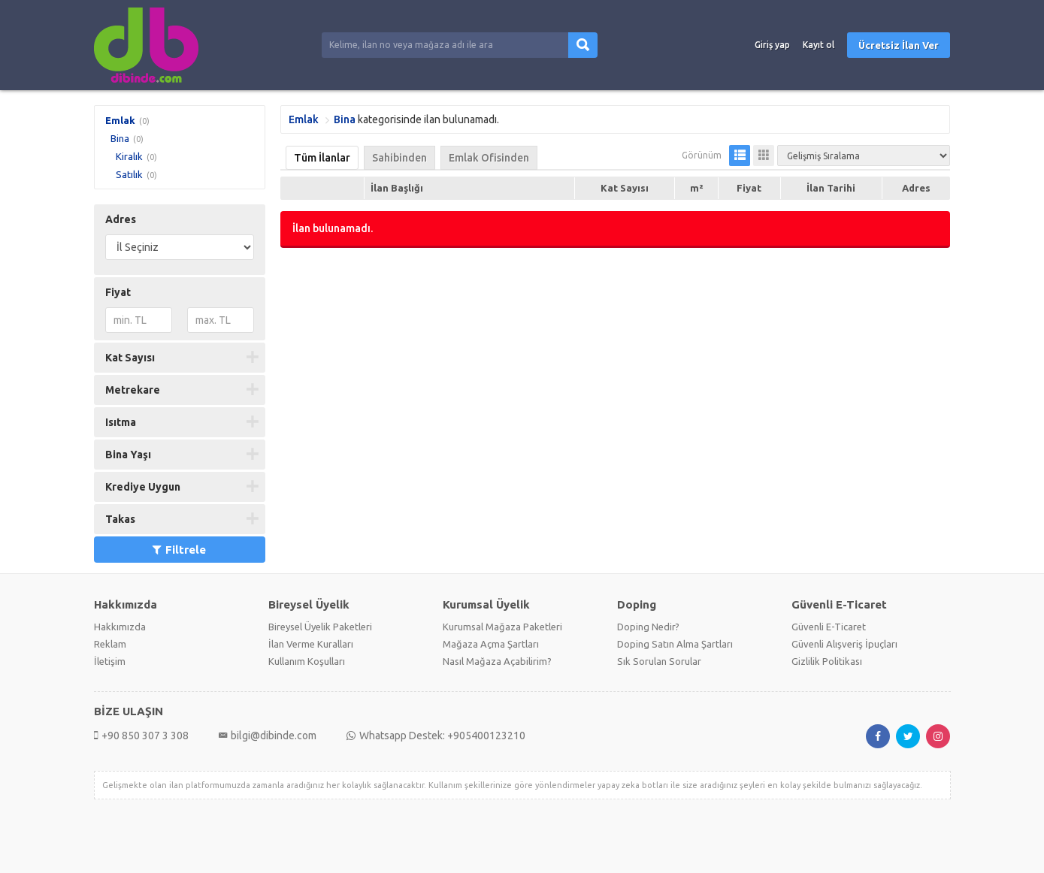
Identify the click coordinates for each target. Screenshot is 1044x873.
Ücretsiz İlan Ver (898, 45)
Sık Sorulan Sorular (659, 661)
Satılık (129, 174)
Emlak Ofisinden (489, 158)
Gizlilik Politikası (826, 661)
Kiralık (129, 156)
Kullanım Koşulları (306, 661)
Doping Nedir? (648, 626)
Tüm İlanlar (322, 158)
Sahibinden (399, 158)
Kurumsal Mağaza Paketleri (502, 626)
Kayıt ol (818, 45)
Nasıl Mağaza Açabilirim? (497, 661)
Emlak (120, 120)
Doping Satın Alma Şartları (675, 644)
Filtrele (179, 549)
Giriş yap (772, 45)
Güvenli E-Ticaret (828, 626)
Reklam (110, 644)
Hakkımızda (120, 626)
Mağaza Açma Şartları (491, 644)
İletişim (110, 661)
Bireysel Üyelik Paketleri (320, 626)
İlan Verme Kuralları (310, 644)
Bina (119, 138)
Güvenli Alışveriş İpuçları (844, 644)
